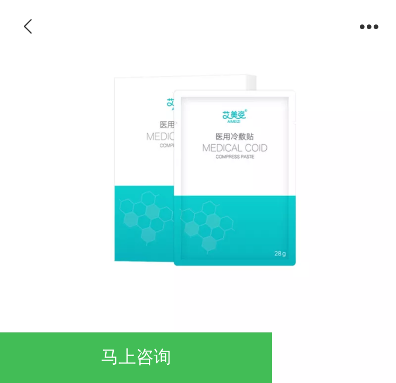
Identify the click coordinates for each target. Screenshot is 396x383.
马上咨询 (136, 357)
